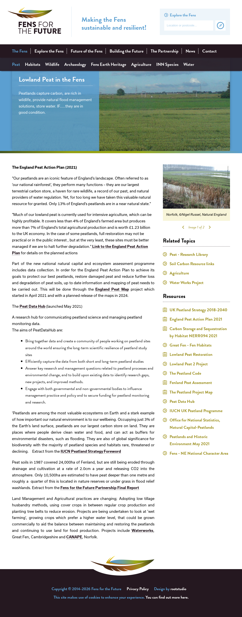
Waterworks (142, 531)
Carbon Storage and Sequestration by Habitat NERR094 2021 (198, 332)
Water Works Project (187, 282)
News (190, 51)
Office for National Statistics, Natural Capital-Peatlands (195, 423)
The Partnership (164, 51)
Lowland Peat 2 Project (189, 364)
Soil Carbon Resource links (192, 264)
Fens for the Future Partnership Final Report (99, 488)
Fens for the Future (34, 22)
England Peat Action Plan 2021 (196, 319)
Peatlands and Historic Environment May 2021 (190, 440)
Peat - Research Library (189, 254)
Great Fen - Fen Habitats (191, 345)
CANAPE (74, 537)
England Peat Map (112, 289)
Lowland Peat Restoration (191, 354)
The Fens (19, 51)
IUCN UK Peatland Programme (196, 410)
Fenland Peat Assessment (191, 382)
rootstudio (178, 589)
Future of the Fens (86, 51)
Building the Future (127, 51)
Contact (209, 51)
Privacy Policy (138, 589)
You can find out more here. (167, 597)
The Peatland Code (185, 373)
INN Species (167, 64)
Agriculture (141, 64)
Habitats (32, 64)
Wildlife (52, 64)
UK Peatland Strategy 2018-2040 (198, 310)
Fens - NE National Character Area (199, 453)
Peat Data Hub (32, 306)
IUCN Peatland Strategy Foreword (91, 451)
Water (188, 64)
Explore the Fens (49, 51)
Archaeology (75, 64)
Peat (16, 64)
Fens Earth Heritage (108, 64)
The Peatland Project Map (191, 392)
